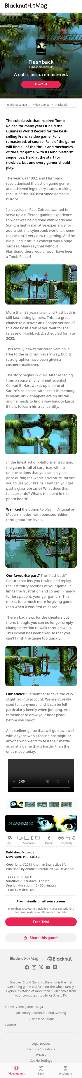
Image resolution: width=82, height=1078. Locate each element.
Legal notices (40, 1043)
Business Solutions (41, 1019)
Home (9, 1007)
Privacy (41, 1055)
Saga (39, 1007)
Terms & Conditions (41, 1049)
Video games (25, 1007)
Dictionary (23, 1013)
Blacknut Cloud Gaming (49, 1013)
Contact (10, 1025)
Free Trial (41, 84)
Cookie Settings (41, 1060)
